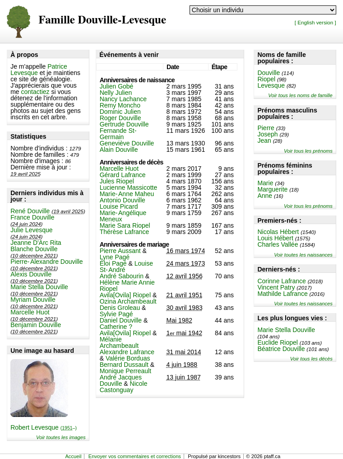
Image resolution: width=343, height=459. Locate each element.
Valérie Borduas (128, 358)
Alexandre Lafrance (127, 352)
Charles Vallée (277, 244)
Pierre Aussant (120, 250)
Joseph (267, 134)
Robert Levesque (43, 427)
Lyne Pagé (115, 257)
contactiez (35, 91)
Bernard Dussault (124, 364)
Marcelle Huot (29, 312)
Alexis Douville (30, 274)
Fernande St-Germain (118, 134)
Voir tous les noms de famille (300, 95)
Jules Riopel (117, 181)
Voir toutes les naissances (303, 255)
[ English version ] (315, 22)
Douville (268, 72)
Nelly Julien (116, 92)
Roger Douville (120, 118)
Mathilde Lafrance (282, 293)
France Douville (32, 217)
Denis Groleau (120, 307)
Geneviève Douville (127, 143)
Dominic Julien (120, 111)
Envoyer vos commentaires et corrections (134, 456)
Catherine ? (116, 326)
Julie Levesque (31, 230)
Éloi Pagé (113, 263)
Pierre (265, 127)
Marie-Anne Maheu (127, 193)
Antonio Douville (122, 200)
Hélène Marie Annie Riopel (127, 285)
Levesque (271, 85)
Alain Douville (119, 149)
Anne (264, 195)
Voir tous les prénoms (308, 151)
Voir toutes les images (61, 437)
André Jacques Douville (121, 380)
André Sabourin (122, 276)
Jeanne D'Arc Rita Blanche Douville (35, 246)
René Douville (30, 211)
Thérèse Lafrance (124, 231)
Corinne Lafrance (281, 281)
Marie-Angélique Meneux (123, 216)
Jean (264, 140)
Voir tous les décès (311, 358)
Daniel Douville (121, 320)
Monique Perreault (125, 371)
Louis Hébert (275, 238)
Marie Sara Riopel (125, 225)
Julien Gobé (117, 86)
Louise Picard (119, 206)
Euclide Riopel (277, 342)
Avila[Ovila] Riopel (125, 295)
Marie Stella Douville (39, 286)
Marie (265, 183)
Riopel (266, 79)
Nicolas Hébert (278, 231)
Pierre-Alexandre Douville (46, 261)
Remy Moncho (120, 105)
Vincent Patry (276, 287)
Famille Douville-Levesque (102, 20)
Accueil (73, 456)
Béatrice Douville (281, 348)
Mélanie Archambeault (119, 342)
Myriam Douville (33, 299)
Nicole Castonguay (124, 386)
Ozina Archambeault (128, 301)
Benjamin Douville (35, 324)
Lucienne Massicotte (129, 187)
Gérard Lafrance (123, 174)
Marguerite (272, 189)
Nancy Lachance (123, 99)
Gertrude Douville (124, 124)
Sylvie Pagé (116, 314)
